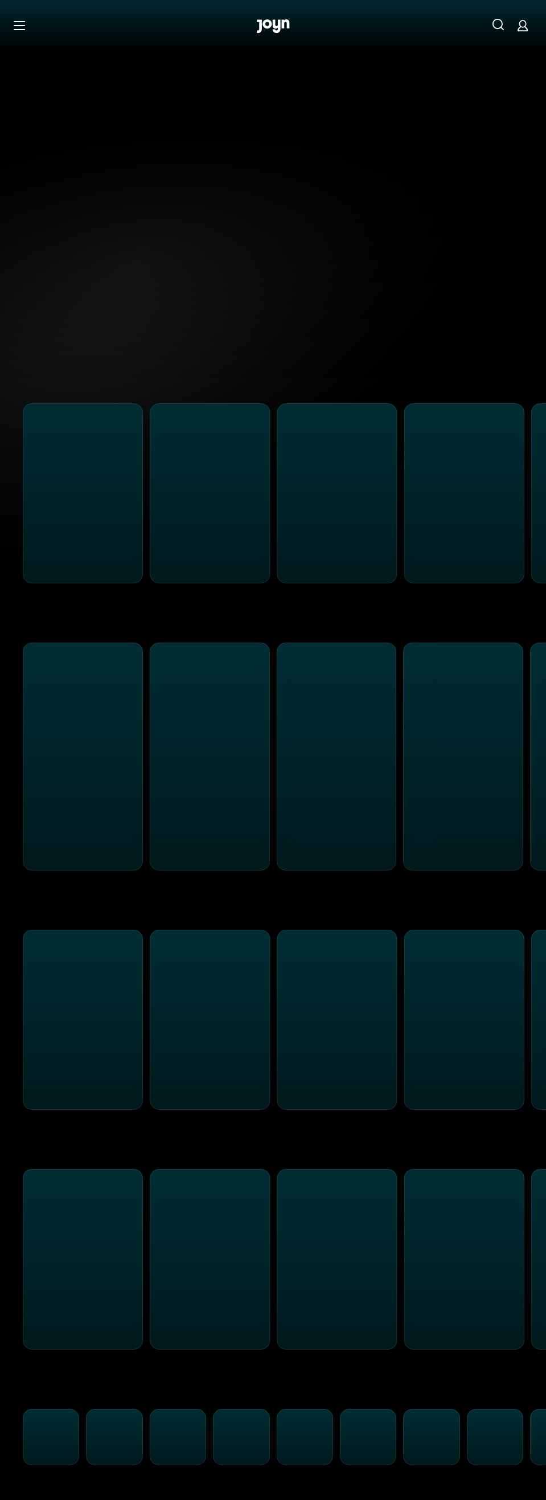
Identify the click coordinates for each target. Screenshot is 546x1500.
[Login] (523, 25)
